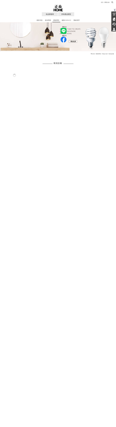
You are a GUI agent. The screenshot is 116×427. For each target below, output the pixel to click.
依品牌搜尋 (50, 14)
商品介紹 (104, 54)
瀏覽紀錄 (107, 2)
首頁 (93, 54)
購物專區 (98, 54)
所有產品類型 (66, 14)
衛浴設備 (111, 54)
